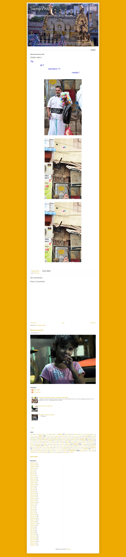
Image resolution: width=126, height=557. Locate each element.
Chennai (92, 436)
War (43, 452)
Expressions (55, 439)
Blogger (68, 549)
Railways (67, 445)
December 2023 (33, 496)
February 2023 (33, 514)
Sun (72, 449)
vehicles (92, 450)
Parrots (68, 444)
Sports (88, 447)
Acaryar (31, 434)
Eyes (61, 439)
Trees (65, 450)
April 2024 (32, 489)
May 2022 (32, 530)
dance (67, 437)
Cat (82, 436)
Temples (85, 449)
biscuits (47, 436)
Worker (65, 452)
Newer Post (33, 322)
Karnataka (32, 442)
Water (46, 452)
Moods (31, 444)
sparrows (84, 447)
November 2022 (33, 520)
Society (77, 447)
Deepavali (70, 437)
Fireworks (74, 439)
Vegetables (82, 450)
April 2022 (32, 532)
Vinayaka (39, 452)
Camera (67, 436)
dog (88, 437)
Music (39, 444)
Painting (63, 444)
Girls (31, 440)
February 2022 (33, 536)
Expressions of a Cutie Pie (36, 330)
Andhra (55, 434)
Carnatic (74, 436)
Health (46, 440)
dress (95, 437)
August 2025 (33, 468)
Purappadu (62, 445)
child (31, 437)
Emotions (45, 439)
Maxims (81, 442)
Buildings (58, 436)
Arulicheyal (76, 434)
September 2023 (33, 502)
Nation (51, 444)
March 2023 (33, 513)
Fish (78, 439)
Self (56, 447)
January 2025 (33, 477)
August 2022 (33, 525)
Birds (41, 436)
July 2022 (32, 527)
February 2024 (33, 493)
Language (55, 442)
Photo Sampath (36, 389)
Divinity (84, 437)
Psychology (57, 445)
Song (80, 447)
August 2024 (33, 486)
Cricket (53, 437)
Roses (94, 445)
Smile (73, 447)
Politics (52, 445)
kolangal (40, 442)
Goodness (37, 440)
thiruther (45, 450)
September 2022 (33, 523)
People (35, 273)
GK (34, 440)
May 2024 (32, 488)
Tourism (56, 450)
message (86, 442)
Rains (72, 445)
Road (90, 445)
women (61, 452)
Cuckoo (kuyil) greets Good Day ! (45, 406)
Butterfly (63, 436)
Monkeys (93, 442)
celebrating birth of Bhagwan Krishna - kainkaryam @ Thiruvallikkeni (53, 397)
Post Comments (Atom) (41, 325)
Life (58, 442)
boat (50, 436)
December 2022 (33, 518)
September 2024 (33, 484)
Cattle (86, 436)
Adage (36, 434)
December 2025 (33, 463)
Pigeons (38, 446)
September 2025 (33, 466)
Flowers (83, 439)
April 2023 (32, 511)
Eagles (36, 439)
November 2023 (33, 498)
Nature (55, 444)
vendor (31, 452)
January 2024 (33, 495)
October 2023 (33, 500)
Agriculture (47, 434)
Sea (52, 447)
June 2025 (32, 472)
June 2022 (32, 528)
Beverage (31, 436)
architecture (67, 434)
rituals (82, 445)
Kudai (45, 442)
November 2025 (33, 464)
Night (59, 444)
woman (57, 452)
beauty (94, 434)
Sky (70, 447)
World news (70, 452)
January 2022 (33, 537)
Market (72, 442)
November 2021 (33, 541)
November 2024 (33, 480)
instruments (73, 440)
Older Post (93, 322)
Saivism (37, 447)
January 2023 (33, 516)
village (35, 452)
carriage (78, 436)
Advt (39, 434)
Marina (67, 442)
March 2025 (33, 475)
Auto (81, 434)
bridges (53, 436)
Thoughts (51, 450)
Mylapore (45, 444)
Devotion (75, 437)
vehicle (88, 450)
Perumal (91, 444)
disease (80, 437)
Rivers (86, 445)
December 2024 (33, 479)
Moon (36, 444)
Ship (62, 447)
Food (89, 439)
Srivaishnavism (65, 449)
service (59, 447)
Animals (60, 434)
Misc (89, 442)
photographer (32, 445)
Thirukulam (39, 450)
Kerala (36, 442)
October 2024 (33, 482)
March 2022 (33, 534)
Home (63, 322)
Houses (63, 440)
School (48, 447)
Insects (67, 440)
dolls (91, 437)
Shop (38, 273)
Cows (50, 437)
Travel (61, 450)
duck (32, 439)
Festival (68, 439)
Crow (57, 437)
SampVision (41, 8)
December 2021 (33, 539)
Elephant (40, 439)
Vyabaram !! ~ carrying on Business (46, 414)
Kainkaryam (91, 440)
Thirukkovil (32, 450)
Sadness (33, 447)
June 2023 (32, 507)
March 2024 (33, 491)
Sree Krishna (35, 449)
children (35, 437)
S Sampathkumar (37, 392)
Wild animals (52, 452)
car (71, 436)
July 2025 (32, 470)
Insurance (78, 440)
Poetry (49, 445)
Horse (59, 440)
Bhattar (36, 436)
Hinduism (51, 440)
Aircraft (51, 434)
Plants (44, 445)
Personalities (84, 444)
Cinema (40, 437)
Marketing (77, 442)
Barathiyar (85, 434)
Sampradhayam (43, 447)
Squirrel (93, 447)
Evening (50, 439)
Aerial (42, 434)
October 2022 (33, 521)
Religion (77, 445)
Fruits (93, 439)
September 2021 (33, 545)
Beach (89, 434)
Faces (65, 439)
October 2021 (33, 543)
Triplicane (72, 451)
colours (45, 437)
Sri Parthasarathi (48, 449)
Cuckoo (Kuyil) (62, 437)
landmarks (50, 442)
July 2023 (32, 505)
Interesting (84, 440)
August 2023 (33, 504)
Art (71, 434)
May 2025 (32, 473)
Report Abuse (33, 456)
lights (62, 442)
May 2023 (32, 509)
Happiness (42, 440)
